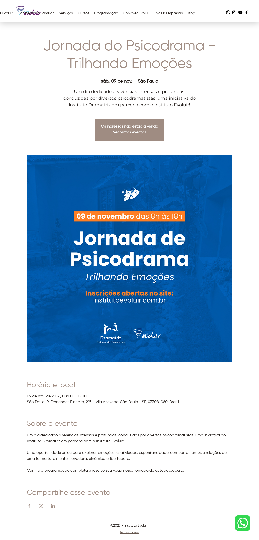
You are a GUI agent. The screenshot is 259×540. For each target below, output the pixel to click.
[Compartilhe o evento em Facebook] (29, 506)
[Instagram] (234, 12)
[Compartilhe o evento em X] (41, 506)
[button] (136, 13)
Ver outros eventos (129, 132)
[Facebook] (246, 12)
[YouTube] (240, 12)
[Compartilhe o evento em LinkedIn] (53, 506)
